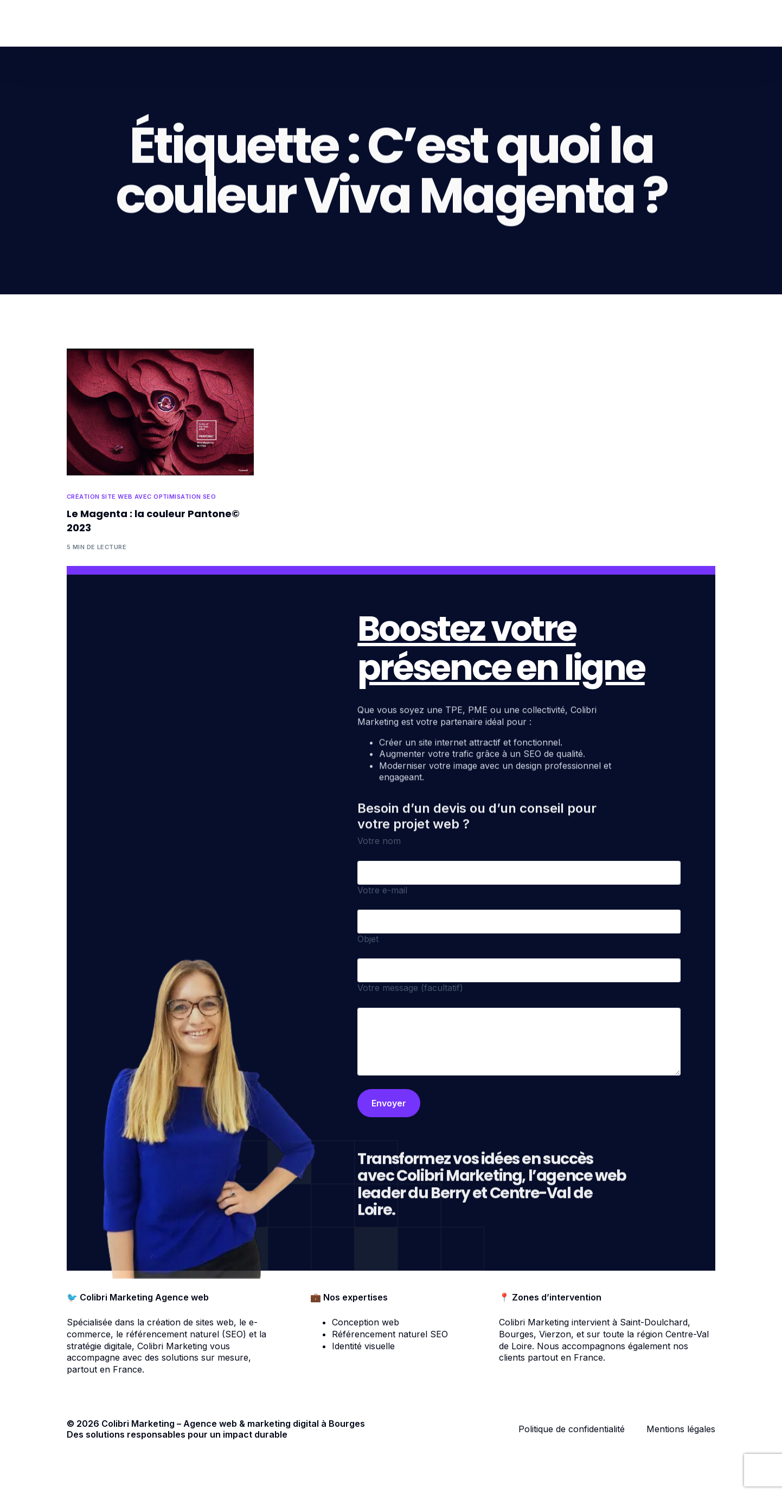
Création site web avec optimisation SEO (141, 497)
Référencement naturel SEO (390, 1334)
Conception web (365, 1322)
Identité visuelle (363, 1346)
